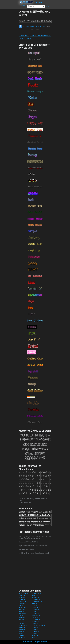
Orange (22, 619)
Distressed (37, 601)
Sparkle (35, 631)
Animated (36, 593)
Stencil (22, 633)
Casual (22, 599)
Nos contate (27, 642)
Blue (35, 596)
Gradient (36, 609)
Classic (22, 601)
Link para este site (40, 642)
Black (22, 596)
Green (35, 611)
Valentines (36, 635)
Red (21, 623)
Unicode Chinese (44, 35)
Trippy (22, 635)
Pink (21, 621)
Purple (35, 621)
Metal (22, 617)
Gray (21, 611)
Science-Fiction (38, 625)
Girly (34, 605)
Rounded (23, 625)
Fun (21, 605)
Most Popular (23, 593)
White (22, 637)
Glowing (36, 607)
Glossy (22, 607)
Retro (35, 623)
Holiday (35, 613)
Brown (22, 597)
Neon (35, 617)
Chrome (36, 599)
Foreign (28, 38)
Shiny (35, 629)
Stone (35, 633)
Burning (35, 597)
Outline (33, 35)
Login (48, 6)
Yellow (35, 637)
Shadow (36, 627)
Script (22, 627)
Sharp (22, 629)
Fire (34, 603)
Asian (21, 38)
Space (22, 631)
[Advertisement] (9, 39)
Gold (22, 609)
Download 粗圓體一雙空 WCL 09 (32, 26)
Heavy (22, 613)
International (24, 35)
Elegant (23, 603)
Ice (21, 615)
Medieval (36, 615)
